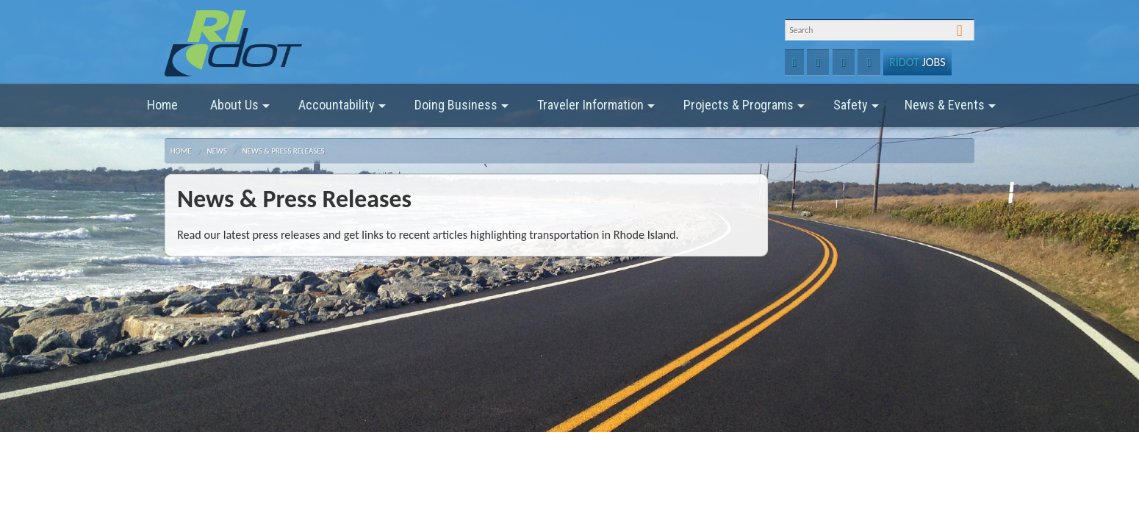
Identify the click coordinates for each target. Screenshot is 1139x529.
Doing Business (461, 110)
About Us (240, 110)
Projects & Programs (744, 110)
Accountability (342, 110)
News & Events (950, 110)
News (216, 151)
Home (162, 104)
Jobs (917, 62)
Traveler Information (596, 110)
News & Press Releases (283, 151)
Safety (856, 110)
